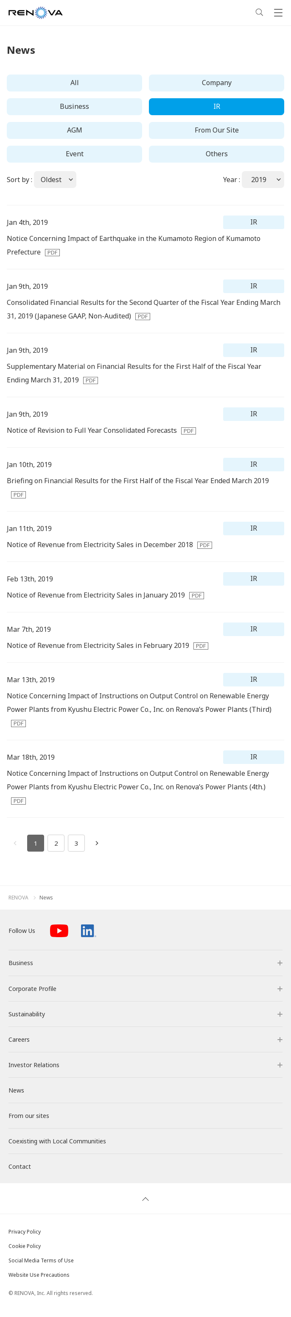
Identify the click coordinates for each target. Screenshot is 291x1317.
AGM (74, 130)
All (74, 82)
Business (74, 106)
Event (75, 153)
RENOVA (18, 897)
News (46, 897)
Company (217, 82)
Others (217, 153)
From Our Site (217, 130)
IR (216, 106)
